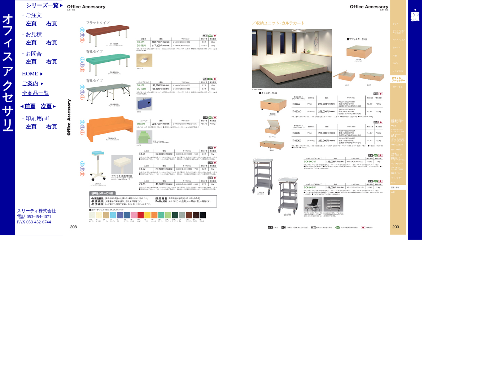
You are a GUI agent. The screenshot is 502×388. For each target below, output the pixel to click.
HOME (30, 74)
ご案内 (30, 83)
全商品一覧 (35, 93)
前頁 (30, 106)
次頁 (46, 106)
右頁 (51, 23)
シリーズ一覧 (42, 5)
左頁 (31, 23)
